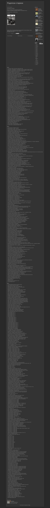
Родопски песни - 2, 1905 (11, 446)
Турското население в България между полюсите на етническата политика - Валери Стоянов (19, 79)
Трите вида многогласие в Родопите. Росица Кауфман (14, 173)
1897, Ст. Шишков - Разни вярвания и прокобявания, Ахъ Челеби (15, 356)
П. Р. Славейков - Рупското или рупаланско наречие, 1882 (14, 479)
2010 (36, 64)
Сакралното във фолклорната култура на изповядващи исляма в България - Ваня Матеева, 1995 (19, 164)
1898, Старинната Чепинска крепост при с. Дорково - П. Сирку (15, 270)
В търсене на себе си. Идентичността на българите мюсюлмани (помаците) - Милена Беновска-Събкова (20, 268)
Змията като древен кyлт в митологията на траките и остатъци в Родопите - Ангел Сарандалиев (19, 202)
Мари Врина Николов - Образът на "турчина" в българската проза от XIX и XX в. (17, 389)
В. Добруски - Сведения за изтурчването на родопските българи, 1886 (16, 496)
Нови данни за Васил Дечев (11, 204)
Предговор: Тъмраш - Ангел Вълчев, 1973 (13, 393)
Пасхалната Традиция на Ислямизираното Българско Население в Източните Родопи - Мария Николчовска (20, 83)
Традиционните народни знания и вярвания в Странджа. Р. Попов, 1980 (16, 373)
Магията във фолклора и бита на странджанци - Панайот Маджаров (16, 96)
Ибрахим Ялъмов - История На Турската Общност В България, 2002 (16, 88)
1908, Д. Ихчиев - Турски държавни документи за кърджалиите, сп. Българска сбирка (18, 301)
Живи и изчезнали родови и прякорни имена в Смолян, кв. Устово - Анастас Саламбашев (18, 218)
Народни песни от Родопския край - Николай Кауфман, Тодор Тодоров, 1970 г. (17, 108)
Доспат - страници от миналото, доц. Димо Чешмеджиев (14, 193)
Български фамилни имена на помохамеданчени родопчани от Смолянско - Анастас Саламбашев (19, 228)
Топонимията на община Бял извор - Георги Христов (14, 225)
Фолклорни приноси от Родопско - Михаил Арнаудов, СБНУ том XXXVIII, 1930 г (17, 129)
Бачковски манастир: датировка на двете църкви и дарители (15, 230)
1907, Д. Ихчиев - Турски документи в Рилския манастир (14, 303)
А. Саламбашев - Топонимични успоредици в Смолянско (14, 241)
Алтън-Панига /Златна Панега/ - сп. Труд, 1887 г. (13, 341)
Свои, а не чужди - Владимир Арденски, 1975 (13, 205)
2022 (36, 47)
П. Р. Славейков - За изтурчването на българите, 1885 (14, 330)
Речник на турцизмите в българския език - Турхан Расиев (14, 76)
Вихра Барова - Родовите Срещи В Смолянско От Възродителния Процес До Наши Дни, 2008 (19, 109)
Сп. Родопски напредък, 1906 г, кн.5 (12, 318)
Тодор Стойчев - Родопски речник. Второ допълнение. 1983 (15, 257)
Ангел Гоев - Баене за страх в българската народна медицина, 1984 (16, 114)
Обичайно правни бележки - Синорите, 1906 (13, 406)
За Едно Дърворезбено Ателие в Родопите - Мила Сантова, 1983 (15, 93)
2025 (36, 44)
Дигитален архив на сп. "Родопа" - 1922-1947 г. (13, 128)
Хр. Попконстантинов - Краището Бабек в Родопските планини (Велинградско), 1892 (18, 337)
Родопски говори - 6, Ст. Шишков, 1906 (12, 427)
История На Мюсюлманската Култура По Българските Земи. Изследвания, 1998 (17, 86)
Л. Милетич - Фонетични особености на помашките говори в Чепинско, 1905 (17, 486)
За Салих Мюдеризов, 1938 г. (11, 281)
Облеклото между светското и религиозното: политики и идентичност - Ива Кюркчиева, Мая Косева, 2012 (20, 112)
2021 (36, 48)
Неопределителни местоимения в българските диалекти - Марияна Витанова (17, 380)
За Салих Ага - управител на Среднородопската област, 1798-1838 (16, 296)
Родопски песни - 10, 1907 (11, 439)
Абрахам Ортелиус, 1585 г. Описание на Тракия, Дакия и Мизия (15, 290)
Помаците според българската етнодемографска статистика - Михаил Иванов (17, 148)
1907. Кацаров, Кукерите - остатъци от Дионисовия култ (14, 329)
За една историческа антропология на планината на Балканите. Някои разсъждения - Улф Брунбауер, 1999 (20, 95)
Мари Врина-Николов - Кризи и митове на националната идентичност (16, 387)
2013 (36, 61)
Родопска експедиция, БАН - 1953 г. (12, 211)
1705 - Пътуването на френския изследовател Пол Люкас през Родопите (16, 292)
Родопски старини (15, 3)
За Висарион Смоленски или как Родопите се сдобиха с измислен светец (40, 17)
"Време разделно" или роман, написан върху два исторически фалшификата (39, 27)
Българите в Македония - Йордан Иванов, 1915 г (13, 121)
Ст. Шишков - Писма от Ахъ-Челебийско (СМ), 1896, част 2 (15, 493)
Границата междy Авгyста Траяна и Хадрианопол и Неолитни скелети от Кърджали (17, 216)
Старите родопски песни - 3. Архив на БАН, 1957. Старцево (15, 197)
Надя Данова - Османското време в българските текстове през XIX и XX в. (16, 388)
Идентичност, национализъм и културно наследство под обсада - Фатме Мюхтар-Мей (18, 180)
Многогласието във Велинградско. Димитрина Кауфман (14, 172)
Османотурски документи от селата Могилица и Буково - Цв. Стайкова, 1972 (17, 237)
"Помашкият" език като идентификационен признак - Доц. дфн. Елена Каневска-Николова (18, 190)
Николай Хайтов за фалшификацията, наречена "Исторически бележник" (16, 454)
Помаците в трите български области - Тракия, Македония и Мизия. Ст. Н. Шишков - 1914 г (18, 73)
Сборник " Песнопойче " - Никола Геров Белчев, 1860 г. (14, 165)
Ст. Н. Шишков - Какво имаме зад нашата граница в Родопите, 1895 (16, 478)
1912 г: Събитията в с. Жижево (11, 394)
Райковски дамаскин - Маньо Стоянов (12, 236)
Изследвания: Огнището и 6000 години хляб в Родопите (14, 203)
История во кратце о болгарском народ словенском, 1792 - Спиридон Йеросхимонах (18, 375)
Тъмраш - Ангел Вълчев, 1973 (11, 392)
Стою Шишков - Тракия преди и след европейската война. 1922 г (15, 374)
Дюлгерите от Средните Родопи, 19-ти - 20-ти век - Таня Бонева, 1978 (16, 100)
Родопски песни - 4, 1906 (11, 444)
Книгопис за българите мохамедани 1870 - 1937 (13, 280)
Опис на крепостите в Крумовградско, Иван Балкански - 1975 (15, 254)
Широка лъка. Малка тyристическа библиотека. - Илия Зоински (15, 209)
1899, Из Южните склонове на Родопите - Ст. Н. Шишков (14, 342)
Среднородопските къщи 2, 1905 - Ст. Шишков (13, 401)
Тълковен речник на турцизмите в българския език (14, 275)
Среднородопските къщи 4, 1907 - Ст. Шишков (13, 399)
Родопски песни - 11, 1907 (11, 438)
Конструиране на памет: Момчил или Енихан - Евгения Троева (15, 153)
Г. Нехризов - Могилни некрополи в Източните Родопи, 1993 (15, 476)
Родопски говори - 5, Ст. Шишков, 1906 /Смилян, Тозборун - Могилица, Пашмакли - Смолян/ (19, 428)
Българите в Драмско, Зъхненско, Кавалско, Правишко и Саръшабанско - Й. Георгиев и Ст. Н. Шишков (20, 184)
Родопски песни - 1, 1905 (11, 447)
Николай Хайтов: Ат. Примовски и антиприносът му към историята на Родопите (17, 458)
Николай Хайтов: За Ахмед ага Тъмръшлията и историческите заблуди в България (17, 459)
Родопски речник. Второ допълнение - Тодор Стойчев (14, 215)
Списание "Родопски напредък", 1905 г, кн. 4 (13, 324)
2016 (36, 53)
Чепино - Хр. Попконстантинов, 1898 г (12, 361)
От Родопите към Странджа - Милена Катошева (13, 192)
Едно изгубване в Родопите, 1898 (12, 497)
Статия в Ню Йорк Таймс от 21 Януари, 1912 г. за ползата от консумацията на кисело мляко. (19, 99)
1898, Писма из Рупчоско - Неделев (12, 343)
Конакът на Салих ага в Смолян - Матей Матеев (13, 210)
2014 (36, 55)
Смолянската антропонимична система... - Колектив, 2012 (15, 185)
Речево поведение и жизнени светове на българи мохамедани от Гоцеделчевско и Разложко (19, 249)
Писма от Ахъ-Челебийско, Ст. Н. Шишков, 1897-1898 (14, 344)
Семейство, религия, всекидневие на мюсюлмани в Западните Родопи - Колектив (17, 251)
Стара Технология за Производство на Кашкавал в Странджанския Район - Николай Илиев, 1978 (19, 101)
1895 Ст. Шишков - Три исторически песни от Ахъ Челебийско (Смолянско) (16, 354)
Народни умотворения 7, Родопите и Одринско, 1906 (14, 413)
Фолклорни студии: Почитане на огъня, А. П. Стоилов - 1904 (15, 304)
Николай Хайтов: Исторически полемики (12, 457)
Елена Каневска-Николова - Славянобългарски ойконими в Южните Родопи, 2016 (17, 135)
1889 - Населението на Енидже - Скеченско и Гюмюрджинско (15, 336)
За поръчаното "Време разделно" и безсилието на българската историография (17, 451)
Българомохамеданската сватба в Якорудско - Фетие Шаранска (15, 149)
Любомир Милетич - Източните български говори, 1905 (14, 368)
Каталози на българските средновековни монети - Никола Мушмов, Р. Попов (40, 9)
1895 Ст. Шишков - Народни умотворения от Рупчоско (14, 353)
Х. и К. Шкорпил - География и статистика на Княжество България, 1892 (16, 256)
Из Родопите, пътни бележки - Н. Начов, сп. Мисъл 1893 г (14, 295)
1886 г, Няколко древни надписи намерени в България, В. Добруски (16, 311)
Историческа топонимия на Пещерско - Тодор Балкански (14, 222)
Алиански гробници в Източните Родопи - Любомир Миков (15, 159)
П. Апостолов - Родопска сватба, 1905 (12, 480)
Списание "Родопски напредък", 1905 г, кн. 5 (13, 323)
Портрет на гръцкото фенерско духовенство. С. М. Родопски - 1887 (16, 170)
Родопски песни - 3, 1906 (11, 445)
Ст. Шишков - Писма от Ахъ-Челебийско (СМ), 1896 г (14, 492)
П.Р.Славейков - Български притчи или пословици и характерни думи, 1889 (17, 263)
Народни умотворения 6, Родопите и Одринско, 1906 (14, 414)
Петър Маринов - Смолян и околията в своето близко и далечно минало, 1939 (17, 177)
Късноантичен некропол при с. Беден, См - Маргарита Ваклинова (15, 238)
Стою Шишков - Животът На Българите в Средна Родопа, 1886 (15, 68)
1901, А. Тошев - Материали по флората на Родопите (14, 308)
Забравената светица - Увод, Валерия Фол (13, 340)
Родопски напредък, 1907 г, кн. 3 (11, 314)
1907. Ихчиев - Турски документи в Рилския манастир (40, 30)
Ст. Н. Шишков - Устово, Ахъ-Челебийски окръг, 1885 (14, 472)
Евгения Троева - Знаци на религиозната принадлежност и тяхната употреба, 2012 (17, 113)
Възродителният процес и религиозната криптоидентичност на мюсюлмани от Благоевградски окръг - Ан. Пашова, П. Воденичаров (23, 141)
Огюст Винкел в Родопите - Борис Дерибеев (13, 223)
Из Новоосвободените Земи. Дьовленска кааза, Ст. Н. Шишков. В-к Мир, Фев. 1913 (17, 133)
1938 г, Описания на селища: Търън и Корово (13, 285)
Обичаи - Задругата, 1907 (11, 408)
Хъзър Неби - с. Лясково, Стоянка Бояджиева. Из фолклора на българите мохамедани (18, 81)
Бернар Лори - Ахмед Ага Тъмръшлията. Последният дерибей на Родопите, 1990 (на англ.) (18, 82)
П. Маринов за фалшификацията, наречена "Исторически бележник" (16, 453)
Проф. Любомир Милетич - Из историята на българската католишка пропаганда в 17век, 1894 (19, 119)
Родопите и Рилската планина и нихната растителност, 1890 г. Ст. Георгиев (17, 289)
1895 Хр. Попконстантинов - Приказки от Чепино (13, 491)
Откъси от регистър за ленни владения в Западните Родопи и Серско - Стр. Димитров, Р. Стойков (19, 212)
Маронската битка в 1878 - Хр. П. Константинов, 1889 (14, 74)
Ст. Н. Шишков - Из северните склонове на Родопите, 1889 (15, 483)
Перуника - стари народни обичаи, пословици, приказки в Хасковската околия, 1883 (18, 419)
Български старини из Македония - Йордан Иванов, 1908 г (15, 120)
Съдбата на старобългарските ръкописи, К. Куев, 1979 (14, 276)
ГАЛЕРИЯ (8, 13)
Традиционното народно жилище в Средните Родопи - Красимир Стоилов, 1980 (17, 102)
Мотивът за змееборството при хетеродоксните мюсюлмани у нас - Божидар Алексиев (18, 160)
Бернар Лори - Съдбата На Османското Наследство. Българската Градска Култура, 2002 (18, 89)
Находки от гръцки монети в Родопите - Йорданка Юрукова (15, 231)
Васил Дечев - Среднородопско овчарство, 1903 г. (14, 277)
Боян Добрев (12, 501)
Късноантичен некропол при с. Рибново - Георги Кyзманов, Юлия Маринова (17, 217)
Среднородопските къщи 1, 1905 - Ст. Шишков (13, 402)
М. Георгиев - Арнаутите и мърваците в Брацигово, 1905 (14, 470)
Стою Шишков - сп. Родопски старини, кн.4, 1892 (13, 348)
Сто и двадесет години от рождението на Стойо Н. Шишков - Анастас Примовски (17, 146)
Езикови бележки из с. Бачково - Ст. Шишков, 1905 (14, 421)
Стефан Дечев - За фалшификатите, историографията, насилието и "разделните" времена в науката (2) (20, 69)
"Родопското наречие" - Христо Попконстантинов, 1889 (14, 490)
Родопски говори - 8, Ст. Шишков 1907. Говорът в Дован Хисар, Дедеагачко (17, 425)
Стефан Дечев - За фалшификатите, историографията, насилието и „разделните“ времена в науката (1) (20, 70)
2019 (36, 50)
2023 (36, 46)
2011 (36, 63)
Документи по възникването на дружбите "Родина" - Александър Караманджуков (17, 224)
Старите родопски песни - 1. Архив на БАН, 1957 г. (14, 199)
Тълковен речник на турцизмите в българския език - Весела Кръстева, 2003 (39, 33)
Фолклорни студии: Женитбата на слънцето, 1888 (14, 305)
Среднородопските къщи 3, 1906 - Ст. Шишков (13, 400)
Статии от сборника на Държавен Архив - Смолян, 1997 (14, 183)
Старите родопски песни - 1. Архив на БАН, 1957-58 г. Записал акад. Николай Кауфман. (40, 24)
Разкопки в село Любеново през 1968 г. (12, 229)
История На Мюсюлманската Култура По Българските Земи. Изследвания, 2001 (17, 87)
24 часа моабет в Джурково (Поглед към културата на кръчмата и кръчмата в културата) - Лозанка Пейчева (20, 147)
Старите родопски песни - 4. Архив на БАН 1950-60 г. (14, 134)
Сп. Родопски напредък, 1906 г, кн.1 (12, 321)
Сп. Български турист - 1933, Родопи (12, 167)
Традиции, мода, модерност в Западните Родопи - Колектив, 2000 (15, 250)
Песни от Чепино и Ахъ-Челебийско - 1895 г (13, 360)
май (36, 57)
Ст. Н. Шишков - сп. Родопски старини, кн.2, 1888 (13, 350)
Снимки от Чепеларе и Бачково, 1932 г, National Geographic (15, 261)
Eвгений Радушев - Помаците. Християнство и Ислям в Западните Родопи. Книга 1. (18, 298)
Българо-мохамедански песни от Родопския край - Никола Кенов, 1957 (16, 107)
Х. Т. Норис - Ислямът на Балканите (12, 264)
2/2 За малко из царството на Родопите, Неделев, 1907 (14, 460)
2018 (36, 51)
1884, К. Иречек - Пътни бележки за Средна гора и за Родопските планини (16, 291)
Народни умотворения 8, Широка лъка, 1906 (13, 412)
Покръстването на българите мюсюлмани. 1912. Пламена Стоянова (16, 395)
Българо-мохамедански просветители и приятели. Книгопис (15, 284)
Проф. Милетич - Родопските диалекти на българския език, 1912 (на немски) (17, 473)
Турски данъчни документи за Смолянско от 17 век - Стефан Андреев (16, 235)
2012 (36, 62)
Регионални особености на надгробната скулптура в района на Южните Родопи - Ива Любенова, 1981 (20, 94)
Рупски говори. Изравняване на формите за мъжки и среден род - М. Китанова (17, 369)
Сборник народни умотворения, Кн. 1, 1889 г (13, 489)
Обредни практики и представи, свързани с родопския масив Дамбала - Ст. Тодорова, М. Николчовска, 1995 (20, 166)
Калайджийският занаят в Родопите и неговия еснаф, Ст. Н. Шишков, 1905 (16, 407)
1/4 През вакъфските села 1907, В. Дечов (13, 465)
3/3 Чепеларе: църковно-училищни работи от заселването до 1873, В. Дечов (17, 466)
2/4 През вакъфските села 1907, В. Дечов (13, 464)
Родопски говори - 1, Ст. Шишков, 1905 (12, 431)
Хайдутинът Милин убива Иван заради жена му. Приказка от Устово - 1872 (16, 432)
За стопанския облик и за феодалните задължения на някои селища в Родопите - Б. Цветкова (19, 242)
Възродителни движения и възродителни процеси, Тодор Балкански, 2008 (16, 269)
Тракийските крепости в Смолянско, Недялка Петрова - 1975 (15, 255)
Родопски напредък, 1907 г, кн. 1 (11, 316)
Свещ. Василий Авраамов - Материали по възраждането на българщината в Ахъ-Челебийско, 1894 (19, 106)
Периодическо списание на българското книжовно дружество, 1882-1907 (16, 186)
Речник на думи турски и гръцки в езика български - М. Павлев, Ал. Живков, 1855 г (17, 179)
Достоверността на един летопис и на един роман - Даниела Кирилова (16, 376)
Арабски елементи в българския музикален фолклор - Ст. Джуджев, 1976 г (16, 143)
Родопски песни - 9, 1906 (11, 440)
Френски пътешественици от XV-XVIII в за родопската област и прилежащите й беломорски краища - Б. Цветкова (21, 245)
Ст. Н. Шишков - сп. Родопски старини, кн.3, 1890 (13, 349)
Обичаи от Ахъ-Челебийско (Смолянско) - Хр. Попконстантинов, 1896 (16, 362)
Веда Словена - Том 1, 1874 (11, 366)
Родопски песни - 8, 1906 (11, 441)
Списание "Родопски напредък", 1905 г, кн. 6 (13, 322)
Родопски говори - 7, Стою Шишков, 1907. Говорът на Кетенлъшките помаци (17, 426)
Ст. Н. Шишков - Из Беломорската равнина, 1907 (13, 471)
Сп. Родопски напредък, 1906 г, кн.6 (12, 317)
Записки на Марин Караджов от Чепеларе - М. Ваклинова (14, 232)
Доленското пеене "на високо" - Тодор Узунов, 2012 (14, 136)
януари (36, 60)
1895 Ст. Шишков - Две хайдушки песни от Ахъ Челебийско (15, 355)
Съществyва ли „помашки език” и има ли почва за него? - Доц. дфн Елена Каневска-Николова (19, 191)
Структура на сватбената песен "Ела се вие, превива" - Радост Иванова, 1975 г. (17, 142)
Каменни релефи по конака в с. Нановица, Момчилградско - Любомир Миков (17, 154)
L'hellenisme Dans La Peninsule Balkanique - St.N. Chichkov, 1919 (15, 75)
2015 (36, 54)
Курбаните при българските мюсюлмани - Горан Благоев (14, 157)
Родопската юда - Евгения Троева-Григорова (13, 347)
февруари (36, 58)
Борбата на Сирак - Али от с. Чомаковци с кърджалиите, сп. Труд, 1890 (16, 334)
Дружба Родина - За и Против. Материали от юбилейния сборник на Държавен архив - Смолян (19, 206)
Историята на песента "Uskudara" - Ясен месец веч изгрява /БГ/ (15, 331)
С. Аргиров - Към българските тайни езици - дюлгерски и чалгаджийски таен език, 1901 (18, 484)
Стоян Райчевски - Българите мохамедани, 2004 (13, 178)
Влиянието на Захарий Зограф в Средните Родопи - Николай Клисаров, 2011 (17, 140)
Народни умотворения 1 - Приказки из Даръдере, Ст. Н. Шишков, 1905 (16, 418)
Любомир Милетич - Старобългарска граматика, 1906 (14, 485)
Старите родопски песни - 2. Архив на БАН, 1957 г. (14, 198)
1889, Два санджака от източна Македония (13, 328)
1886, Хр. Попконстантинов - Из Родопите (13, 327)
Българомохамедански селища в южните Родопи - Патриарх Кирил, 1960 (16, 381)
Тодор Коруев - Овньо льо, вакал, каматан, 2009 (13, 477)
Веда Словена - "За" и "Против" (11, 367)
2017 (36, 52)
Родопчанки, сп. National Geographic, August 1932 (13, 379)
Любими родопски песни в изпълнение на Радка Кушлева (14, 262)
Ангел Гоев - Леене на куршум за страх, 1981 (13, 115)
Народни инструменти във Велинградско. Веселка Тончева (15, 171)
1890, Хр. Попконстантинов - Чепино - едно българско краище (15, 310)
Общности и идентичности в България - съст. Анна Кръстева (15, 80)
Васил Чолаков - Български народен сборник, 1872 (14, 434)
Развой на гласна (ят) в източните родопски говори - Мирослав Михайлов (16, 420)
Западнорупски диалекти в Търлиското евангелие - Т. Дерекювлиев (16, 382)
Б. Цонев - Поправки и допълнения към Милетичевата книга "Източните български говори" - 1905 (19, 363)
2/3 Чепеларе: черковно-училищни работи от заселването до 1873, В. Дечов (17, 467)
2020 (36, 49)
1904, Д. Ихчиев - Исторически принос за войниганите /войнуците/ (15, 302)
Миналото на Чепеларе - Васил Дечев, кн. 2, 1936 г (14, 130)
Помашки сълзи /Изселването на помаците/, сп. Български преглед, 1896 (16, 335)
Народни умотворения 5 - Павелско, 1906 (13, 415)
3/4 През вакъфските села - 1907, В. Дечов (13, 463)
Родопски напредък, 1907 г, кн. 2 (11, 315)
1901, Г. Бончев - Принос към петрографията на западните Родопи (16, 309)
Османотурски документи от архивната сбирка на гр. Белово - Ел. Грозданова (17, 219)
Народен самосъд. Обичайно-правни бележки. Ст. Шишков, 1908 (15, 405)
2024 (36, 45)
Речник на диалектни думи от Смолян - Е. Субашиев (14, 244)
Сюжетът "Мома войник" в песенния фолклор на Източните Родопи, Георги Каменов (18, 92)
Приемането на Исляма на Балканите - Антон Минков (14, 297)
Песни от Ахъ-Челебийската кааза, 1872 (12, 433)
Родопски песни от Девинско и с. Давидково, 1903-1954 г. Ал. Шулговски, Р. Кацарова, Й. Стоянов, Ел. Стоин (21, 386)
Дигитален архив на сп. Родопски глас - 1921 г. (13, 127)
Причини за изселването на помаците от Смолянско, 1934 (15, 248)
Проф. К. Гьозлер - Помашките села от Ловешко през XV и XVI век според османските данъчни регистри (20, 274)
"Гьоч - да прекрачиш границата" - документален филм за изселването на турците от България (19, 267)
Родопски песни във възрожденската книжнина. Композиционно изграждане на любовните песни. (19, 158)
